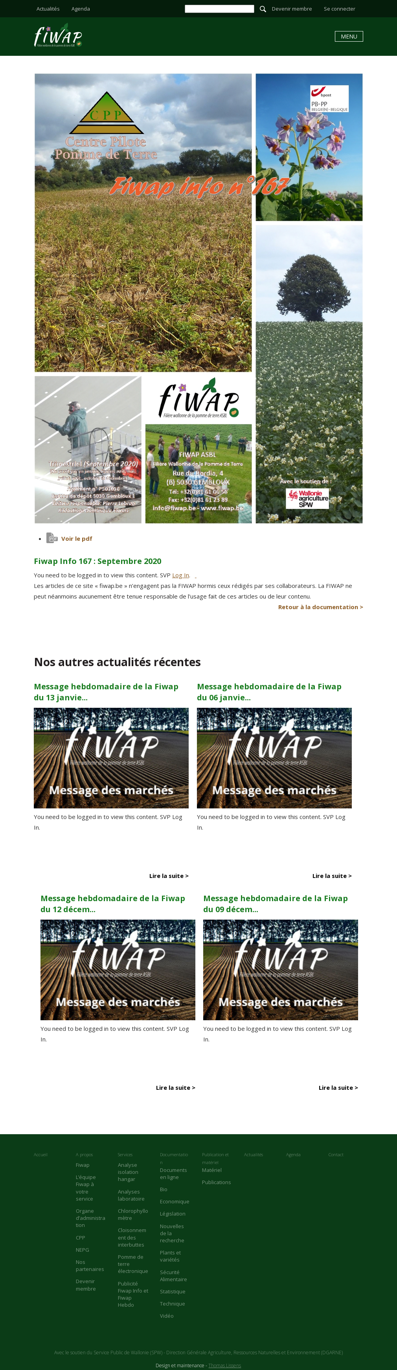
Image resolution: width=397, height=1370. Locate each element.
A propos (84, 1154)
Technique (172, 1303)
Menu (349, 36)
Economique (174, 1201)
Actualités (48, 8)
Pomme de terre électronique (133, 1264)
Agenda (81, 8)
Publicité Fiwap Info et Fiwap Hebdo (133, 1294)
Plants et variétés (170, 1256)
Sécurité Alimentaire (173, 1276)
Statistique (173, 1291)
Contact (336, 1154)
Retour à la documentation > (320, 607)
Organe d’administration (90, 1218)
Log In (180, 575)
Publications (216, 1182)
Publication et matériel (215, 1158)
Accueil (41, 1154)
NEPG (82, 1249)
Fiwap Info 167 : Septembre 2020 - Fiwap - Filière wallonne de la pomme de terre (58, 35)
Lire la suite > (169, 876)
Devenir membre (292, 8)
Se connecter (339, 8)
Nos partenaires (90, 1265)
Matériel (212, 1169)
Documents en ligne (173, 1173)
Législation (173, 1213)
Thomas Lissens (224, 1365)
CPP (80, 1237)
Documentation (174, 1158)
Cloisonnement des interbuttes (132, 1237)
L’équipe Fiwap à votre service (86, 1187)
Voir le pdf (76, 538)
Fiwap (83, 1164)
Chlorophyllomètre (133, 1214)
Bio (163, 1189)
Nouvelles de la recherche (172, 1233)
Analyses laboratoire (131, 1195)
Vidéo (167, 1315)
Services (125, 1154)
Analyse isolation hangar (128, 1172)
